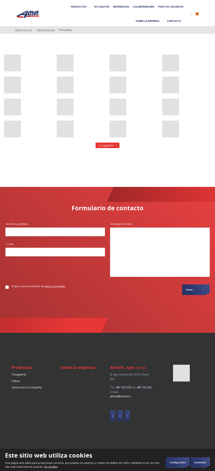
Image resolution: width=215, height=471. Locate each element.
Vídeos (16, 381)
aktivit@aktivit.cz (120, 396)
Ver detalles (51, 466)
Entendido (200, 462)
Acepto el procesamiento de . (38, 286)
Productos (79, 6)
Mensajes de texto (123, 224)
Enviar (189, 289)
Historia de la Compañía (27, 387)
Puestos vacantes (170, 6)
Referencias (121, 6)
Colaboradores (144, 6)
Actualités (102, 6)
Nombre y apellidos (18, 224)
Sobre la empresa (147, 21)
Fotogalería (19, 374)
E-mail (11, 244)
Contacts (174, 21)
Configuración (178, 462)
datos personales (55, 286)
